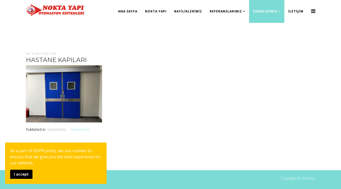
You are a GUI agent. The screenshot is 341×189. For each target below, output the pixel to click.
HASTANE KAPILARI (56, 60)
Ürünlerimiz (265, 11)
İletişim (295, 11)
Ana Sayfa (127, 11)
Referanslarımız (226, 11)
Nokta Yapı (156, 11)
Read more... (81, 129)
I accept (21, 174)
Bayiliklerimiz (188, 11)
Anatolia (308, 178)
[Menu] (313, 11)
